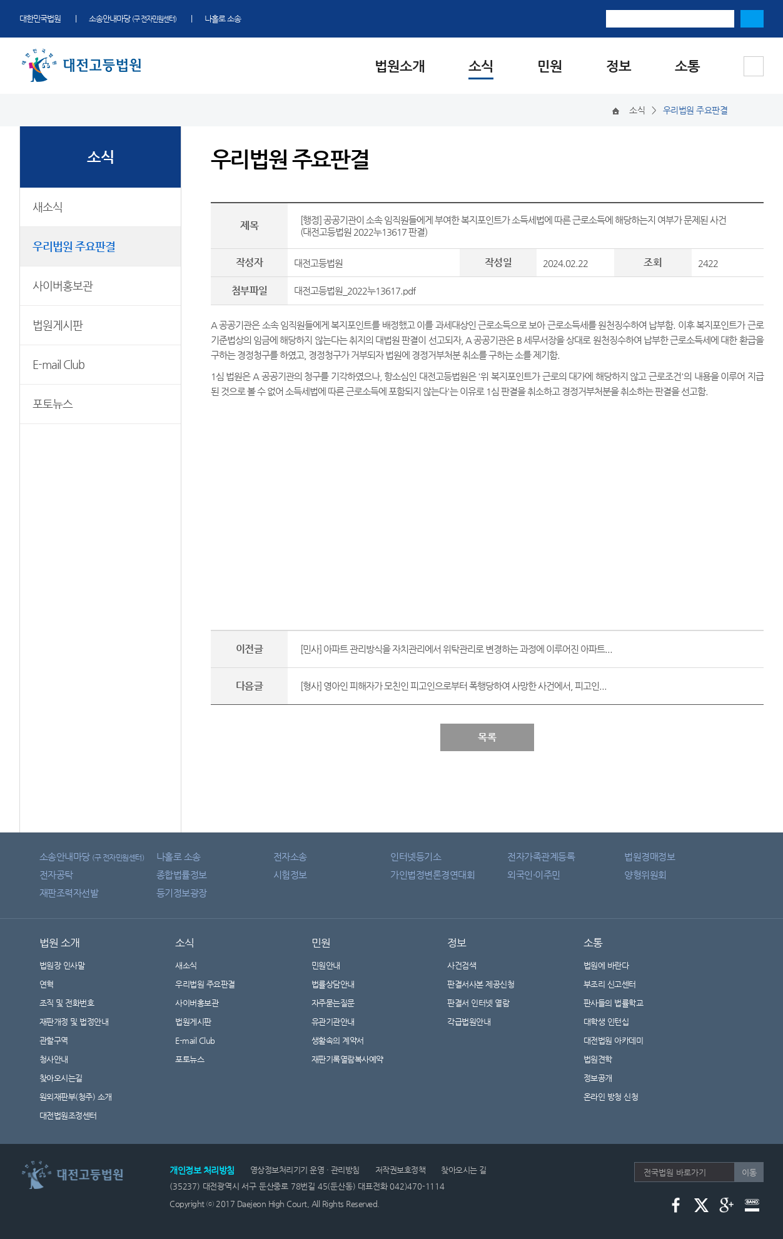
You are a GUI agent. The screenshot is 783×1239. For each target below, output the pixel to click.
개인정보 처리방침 (202, 1170)
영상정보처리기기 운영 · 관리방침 (305, 1170)
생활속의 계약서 (337, 1040)
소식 (480, 66)
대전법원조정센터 (68, 1115)
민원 (549, 66)
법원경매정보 (649, 856)
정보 (618, 66)
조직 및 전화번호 (66, 1003)
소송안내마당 (132, 18)
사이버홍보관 (63, 285)
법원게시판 (58, 324)
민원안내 (325, 965)
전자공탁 (56, 874)
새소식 (48, 206)
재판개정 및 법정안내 (74, 1021)
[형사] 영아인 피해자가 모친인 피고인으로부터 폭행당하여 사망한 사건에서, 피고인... (453, 685)
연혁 (46, 984)
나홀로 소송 (223, 18)
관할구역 (53, 1040)
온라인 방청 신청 (611, 1096)
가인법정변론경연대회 (432, 874)
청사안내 (53, 1059)
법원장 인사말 (62, 965)
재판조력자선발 (69, 893)
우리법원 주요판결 (74, 246)
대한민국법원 (40, 18)
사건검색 (461, 965)
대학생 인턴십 (606, 1021)
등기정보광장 (181, 893)
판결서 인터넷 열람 (486, 1003)
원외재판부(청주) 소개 (75, 1096)
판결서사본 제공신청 (488, 984)
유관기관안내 (333, 1021)
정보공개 (605, 1078)
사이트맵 (754, 66)
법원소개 (400, 66)
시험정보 (290, 874)
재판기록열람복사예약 (347, 1059)
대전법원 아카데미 (613, 1040)
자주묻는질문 (333, 1003)
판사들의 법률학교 (613, 1003)
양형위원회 (645, 874)
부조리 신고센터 (609, 984)
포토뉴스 (53, 403)
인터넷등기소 (415, 856)
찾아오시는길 (61, 1078)
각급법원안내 (475, 1021)
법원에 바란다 (606, 965)
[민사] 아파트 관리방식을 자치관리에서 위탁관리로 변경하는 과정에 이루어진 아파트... (456, 649)
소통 (687, 66)
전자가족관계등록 (541, 856)
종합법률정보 (181, 874)
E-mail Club (58, 364)
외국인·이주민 (533, 874)
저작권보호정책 (400, 1170)
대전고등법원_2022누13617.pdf (354, 290)
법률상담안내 (333, 984)
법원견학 (597, 1059)
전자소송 (290, 856)
